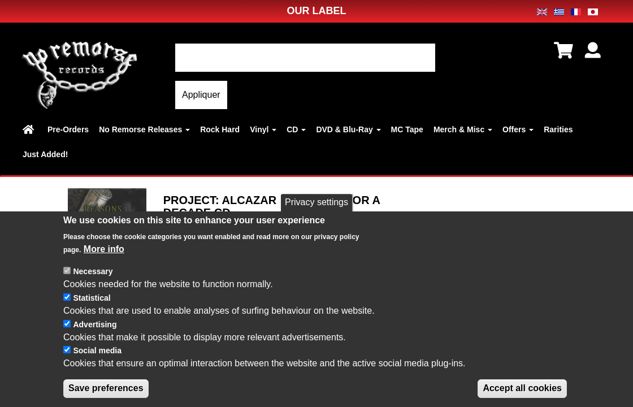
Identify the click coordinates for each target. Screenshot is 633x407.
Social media (97, 352)
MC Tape (407, 129)
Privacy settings (316, 204)
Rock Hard (220, 129)
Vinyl (263, 129)
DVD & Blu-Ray (348, 129)
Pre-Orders (68, 129)
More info (104, 250)
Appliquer (201, 94)
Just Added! (45, 154)
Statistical (91, 299)
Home (30, 129)
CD (296, 129)
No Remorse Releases (144, 129)
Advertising (94, 326)
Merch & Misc (462, 129)
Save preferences (106, 390)
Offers (518, 129)
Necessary (92, 273)
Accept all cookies (522, 390)
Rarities (558, 129)
